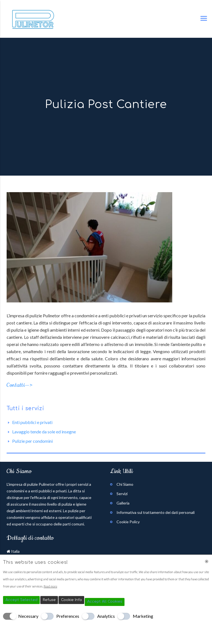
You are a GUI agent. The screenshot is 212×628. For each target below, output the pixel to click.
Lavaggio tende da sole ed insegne (44, 431)
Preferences (67, 616)
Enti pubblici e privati (32, 422)
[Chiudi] (206, 561)
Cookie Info (71, 600)
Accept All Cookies (104, 601)
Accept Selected (22, 600)
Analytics (106, 616)
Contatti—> (20, 385)
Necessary (28, 616)
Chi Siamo (124, 484)
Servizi (122, 493)
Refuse (49, 600)
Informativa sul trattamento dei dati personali (155, 512)
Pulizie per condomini (32, 441)
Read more (50, 586)
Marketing (143, 616)
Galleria (122, 503)
